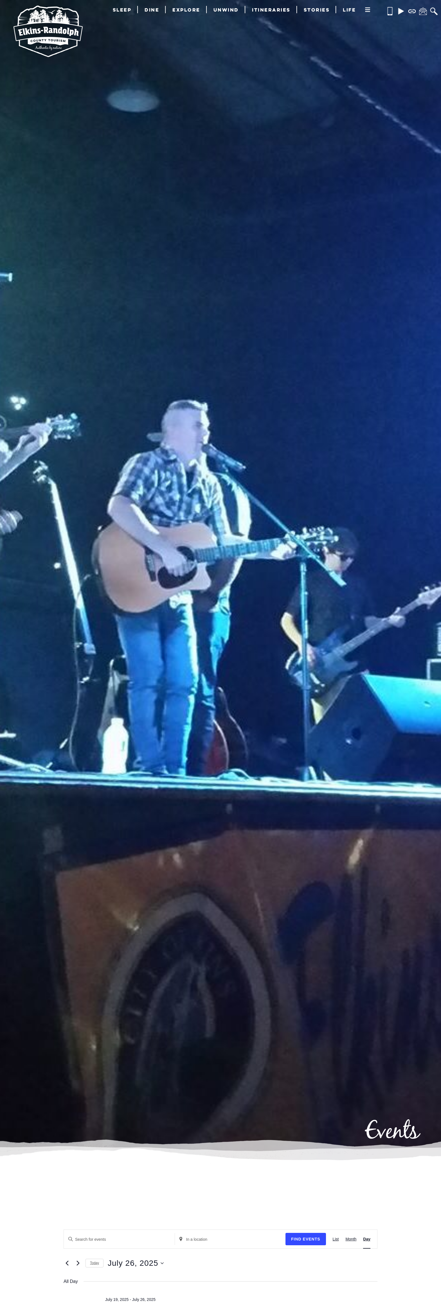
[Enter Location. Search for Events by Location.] (230, 1239)
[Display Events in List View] (336, 1239)
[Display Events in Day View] (366, 1239)
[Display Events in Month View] (350, 1239)
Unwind (226, 9)
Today (94, 1263)
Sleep (122, 9)
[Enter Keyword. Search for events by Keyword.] (119, 1239)
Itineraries (271, 9)
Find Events (305, 1239)
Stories (317, 9)
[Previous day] (67, 1263)
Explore (186, 9)
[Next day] (78, 1263)
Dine (152, 9)
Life (349, 9)
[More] (367, 10)
